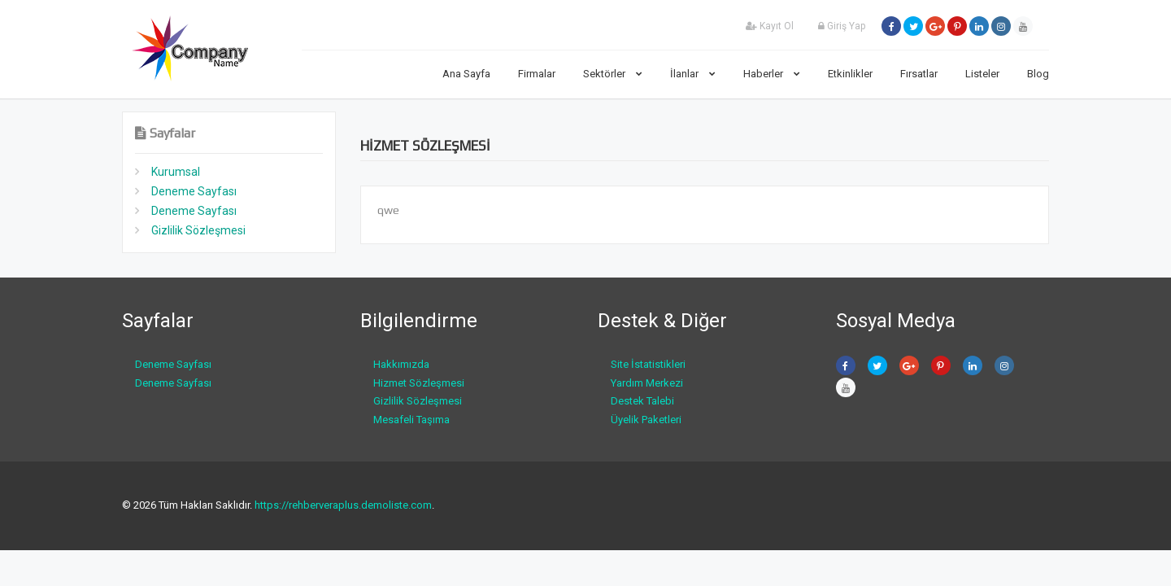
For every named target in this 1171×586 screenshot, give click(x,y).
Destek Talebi (642, 401)
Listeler (982, 74)
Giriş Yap (841, 26)
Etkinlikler (850, 74)
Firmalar (536, 74)
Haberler (771, 74)
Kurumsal (175, 171)
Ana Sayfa (466, 74)
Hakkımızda (401, 364)
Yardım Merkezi (647, 383)
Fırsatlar (919, 74)
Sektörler (612, 74)
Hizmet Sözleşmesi (418, 383)
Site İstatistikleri (648, 364)
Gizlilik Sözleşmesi (198, 230)
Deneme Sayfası (194, 191)
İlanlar (693, 74)
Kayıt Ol (770, 26)
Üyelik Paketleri (646, 419)
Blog (1038, 74)
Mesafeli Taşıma (411, 419)
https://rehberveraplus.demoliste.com (343, 505)
